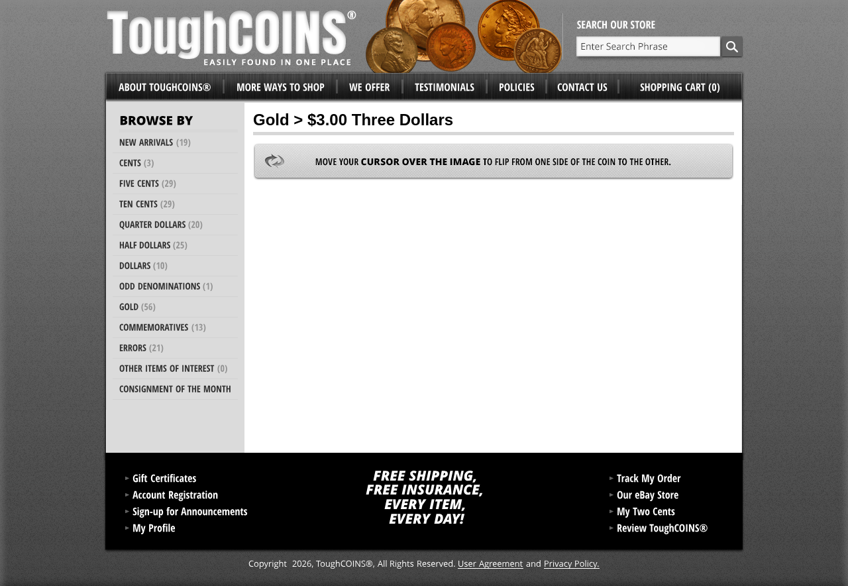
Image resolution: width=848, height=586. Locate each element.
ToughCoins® (334, 36)
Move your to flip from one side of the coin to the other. (493, 161)
